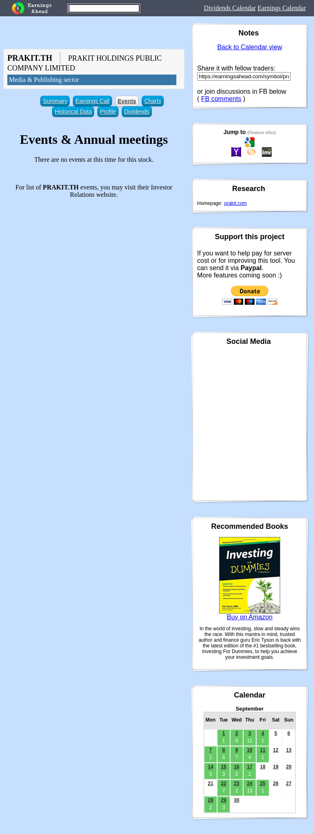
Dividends (136, 111)
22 (223, 783)
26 (275, 783)
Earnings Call (92, 101)
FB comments (221, 98)
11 (262, 750)
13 (288, 750)
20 (288, 767)
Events (127, 101)
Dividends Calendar (230, 7)
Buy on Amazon (249, 617)
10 (249, 750)
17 (249, 767)
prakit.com (235, 203)
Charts (152, 101)
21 (210, 783)
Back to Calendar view (249, 47)
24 (249, 783)
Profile (108, 111)
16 (236, 767)
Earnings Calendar (281, 7)
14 (210, 767)
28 (210, 800)
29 (223, 800)
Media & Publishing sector (44, 79)
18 (262, 767)
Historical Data (73, 111)
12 (275, 750)
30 (236, 800)
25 (262, 783)
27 (288, 783)
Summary (55, 101)
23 (236, 783)
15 (223, 767)
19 (275, 767)
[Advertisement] (93, 262)
